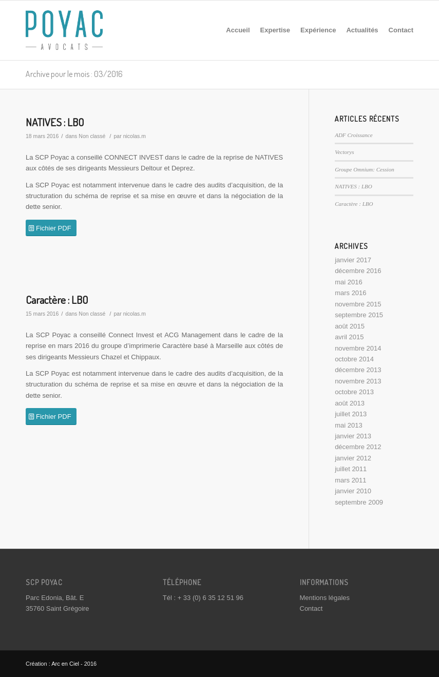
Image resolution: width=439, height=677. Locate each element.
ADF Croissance (354, 135)
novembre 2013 (358, 381)
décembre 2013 (358, 370)
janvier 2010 (353, 491)
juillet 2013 (351, 414)
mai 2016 (348, 282)
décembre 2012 (358, 447)
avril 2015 (349, 337)
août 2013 (350, 403)
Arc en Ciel (65, 664)
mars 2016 (350, 293)
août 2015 (350, 326)
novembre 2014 (358, 348)
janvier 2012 (353, 458)
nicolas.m (134, 136)
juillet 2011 (351, 469)
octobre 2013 (354, 392)
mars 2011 (350, 480)
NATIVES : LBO (55, 122)
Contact (311, 608)
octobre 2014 (354, 359)
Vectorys (344, 152)
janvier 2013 (353, 436)
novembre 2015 (358, 304)
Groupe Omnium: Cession (364, 169)
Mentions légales (325, 598)
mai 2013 (348, 425)
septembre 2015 (359, 315)
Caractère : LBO (57, 299)
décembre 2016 (358, 271)
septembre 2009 (359, 502)
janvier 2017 (353, 260)
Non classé (92, 136)
